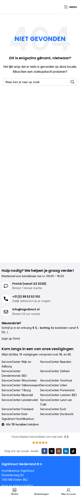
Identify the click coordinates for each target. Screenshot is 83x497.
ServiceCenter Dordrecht (56, 414)
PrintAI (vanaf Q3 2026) (29, 284)
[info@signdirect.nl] (6, 311)
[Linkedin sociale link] (66, 451)
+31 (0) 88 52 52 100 (26, 297)
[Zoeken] (40, 82)
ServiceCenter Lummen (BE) (58, 395)
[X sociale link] (52, 451)
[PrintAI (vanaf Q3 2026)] (6, 286)
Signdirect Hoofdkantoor (18, 418)
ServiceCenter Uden (53, 385)
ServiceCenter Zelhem (55, 371)
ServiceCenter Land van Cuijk (56, 402)
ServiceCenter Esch (53, 409)
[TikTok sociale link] (73, 451)
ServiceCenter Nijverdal (17, 395)
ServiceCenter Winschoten (19, 380)
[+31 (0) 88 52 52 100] (6, 298)
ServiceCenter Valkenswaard (21, 385)
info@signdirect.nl (26, 309)
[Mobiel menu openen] (70, 7)
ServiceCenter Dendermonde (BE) (14, 373)
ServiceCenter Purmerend (57, 390)
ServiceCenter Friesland (17, 409)
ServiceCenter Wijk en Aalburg (16, 364)
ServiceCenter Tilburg (16, 390)
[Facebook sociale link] (44, 451)
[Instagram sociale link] (59, 451)
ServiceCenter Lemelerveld (20, 400)
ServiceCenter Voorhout (56, 380)
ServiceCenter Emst (14, 414)
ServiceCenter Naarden (55, 361)
